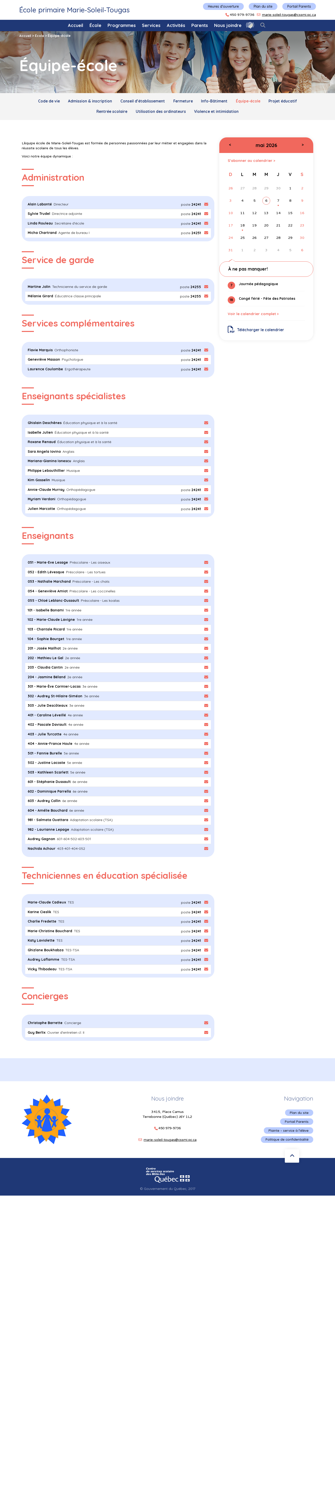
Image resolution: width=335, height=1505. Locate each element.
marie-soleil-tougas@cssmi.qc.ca (289, 15)
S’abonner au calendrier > (252, 161)
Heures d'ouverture (223, 6)
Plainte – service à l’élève (288, 1127)
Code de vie (43, 101)
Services (151, 25)
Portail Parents (299, 6)
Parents (199, 25)
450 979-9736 (242, 15)
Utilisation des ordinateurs (160, 112)
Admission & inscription (86, 101)
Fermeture (183, 101)
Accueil (75, 25)
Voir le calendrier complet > (255, 316)
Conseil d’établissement (140, 101)
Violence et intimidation (219, 112)
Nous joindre (228, 25)
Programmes (122, 25)
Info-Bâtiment (216, 101)
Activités (176, 25)
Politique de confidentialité (286, 1136)
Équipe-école (252, 101)
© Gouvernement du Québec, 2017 (167, 1185)
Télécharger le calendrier (257, 332)
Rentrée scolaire (109, 112)
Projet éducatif (288, 101)
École (95, 25)
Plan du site (263, 6)
